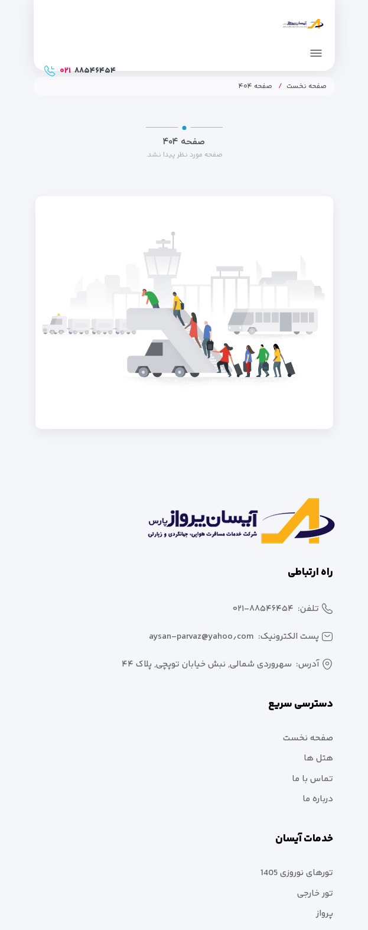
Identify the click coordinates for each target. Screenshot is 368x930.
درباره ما (317, 799)
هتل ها (318, 758)
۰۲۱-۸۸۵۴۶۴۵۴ (263, 609)
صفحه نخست (306, 86)
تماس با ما (312, 779)
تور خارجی (315, 893)
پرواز (324, 914)
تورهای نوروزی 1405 (296, 873)
